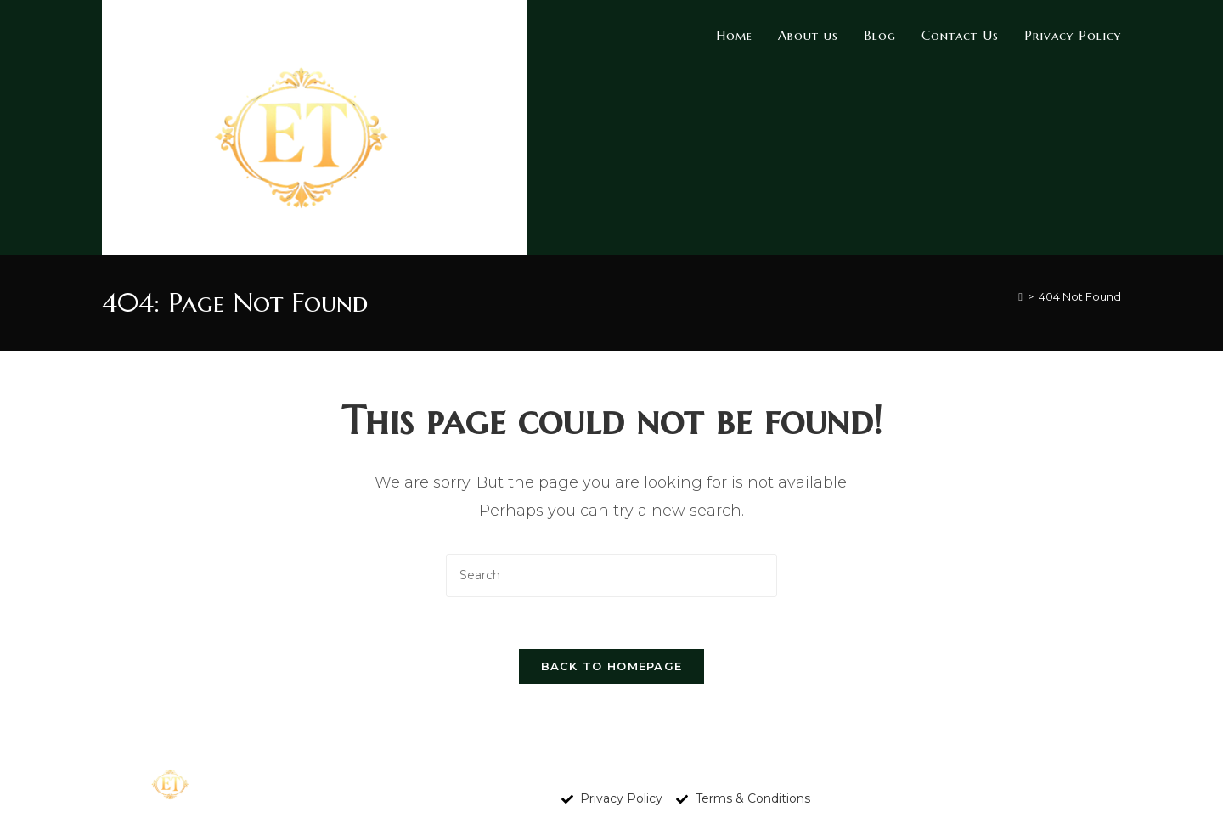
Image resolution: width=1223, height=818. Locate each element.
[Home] (1020, 296)
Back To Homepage (612, 666)
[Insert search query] (611, 575)
